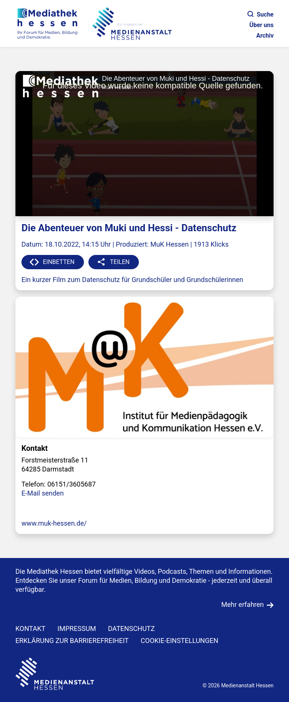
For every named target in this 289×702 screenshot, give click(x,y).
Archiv (265, 35)
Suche (261, 14)
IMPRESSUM (77, 628)
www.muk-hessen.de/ (54, 523)
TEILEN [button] (119, 261)
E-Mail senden (42, 493)
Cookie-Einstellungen (179, 640)
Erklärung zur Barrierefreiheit (72, 640)
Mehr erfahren (242, 604)
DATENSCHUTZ (131, 628)
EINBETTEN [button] (59, 261)
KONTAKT (30, 628)
